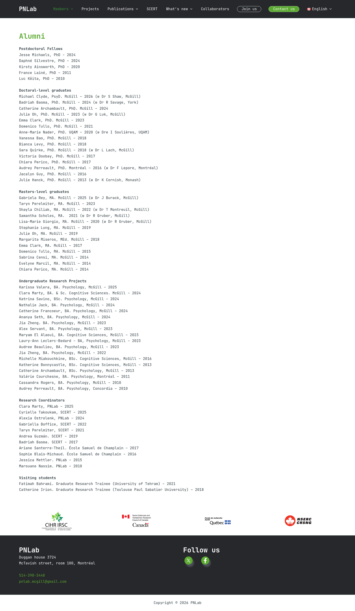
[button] (82, 9)
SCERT (159, 9)
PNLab (28, 9)
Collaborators (220, 9)
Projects (100, 9)
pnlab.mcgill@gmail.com (43, 581)
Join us (252, 9)
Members (74, 9)
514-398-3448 (32, 575)
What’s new (185, 9)
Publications (131, 9)
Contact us (286, 9)
